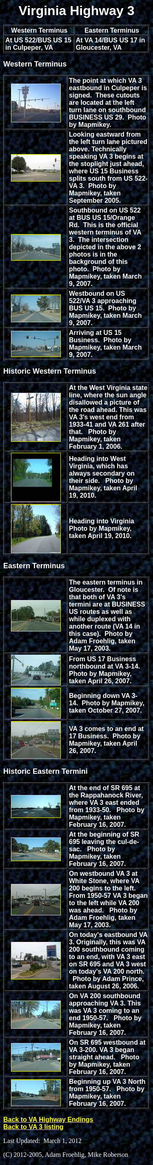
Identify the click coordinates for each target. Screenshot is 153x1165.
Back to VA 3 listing (33, 1126)
